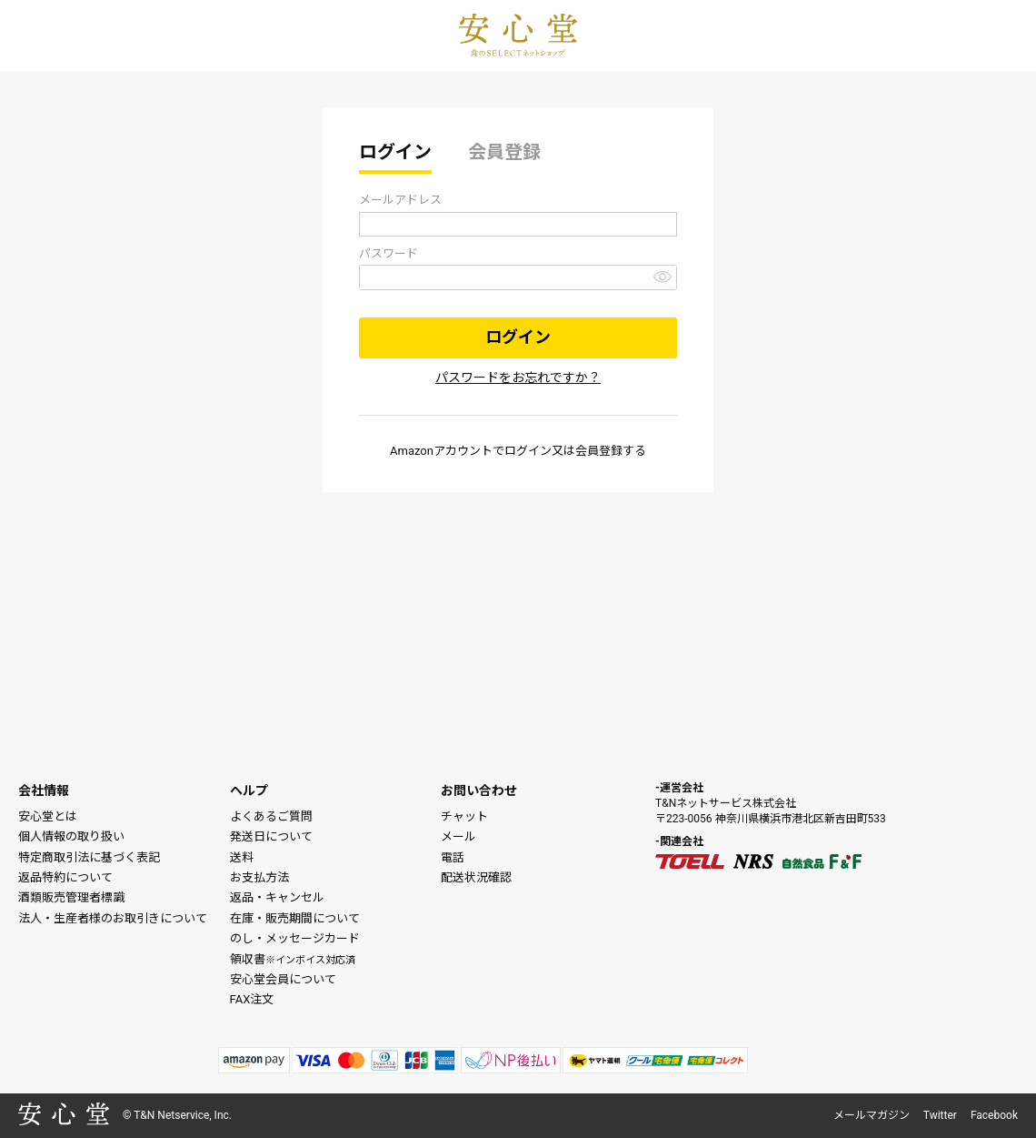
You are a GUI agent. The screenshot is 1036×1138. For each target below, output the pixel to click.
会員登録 (504, 152)
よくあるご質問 (271, 816)
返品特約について (65, 877)
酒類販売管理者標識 (71, 897)
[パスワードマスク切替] (662, 276)
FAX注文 (252, 999)
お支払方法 (259, 877)
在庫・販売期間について (295, 918)
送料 (242, 857)
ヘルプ (249, 790)
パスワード (388, 253)
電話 (452, 857)
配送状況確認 (476, 877)
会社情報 (43, 790)
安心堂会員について (283, 979)
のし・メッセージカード (295, 938)
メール (458, 836)
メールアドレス (400, 199)
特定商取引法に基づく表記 (89, 857)
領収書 (292, 959)
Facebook (994, 1115)
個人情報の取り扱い (71, 836)
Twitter (940, 1115)
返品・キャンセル (277, 897)
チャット (464, 816)
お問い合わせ (479, 790)
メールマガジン (871, 1115)
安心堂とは (47, 816)
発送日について (271, 836)
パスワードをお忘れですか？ (518, 377)
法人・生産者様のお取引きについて (112, 918)
